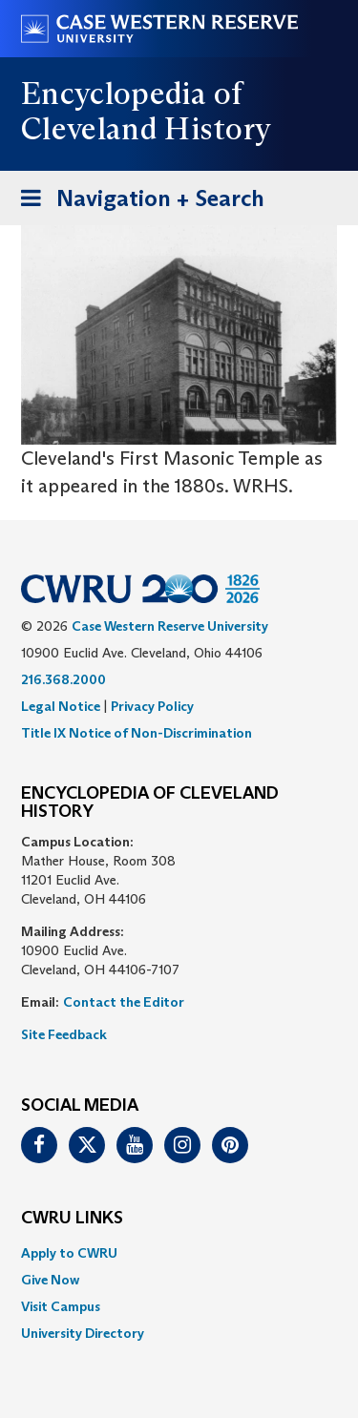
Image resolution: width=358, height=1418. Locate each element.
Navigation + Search (136, 201)
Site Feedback (64, 1034)
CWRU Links (72, 1218)
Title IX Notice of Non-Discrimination (136, 732)
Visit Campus (60, 1306)
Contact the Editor (123, 1002)
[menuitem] (179, 1253)
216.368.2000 (63, 679)
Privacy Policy (152, 706)
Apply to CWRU (69, 1253)
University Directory (82, 1333)
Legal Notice (60, 706)
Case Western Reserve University (170, 626)
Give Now (50, 1279)
